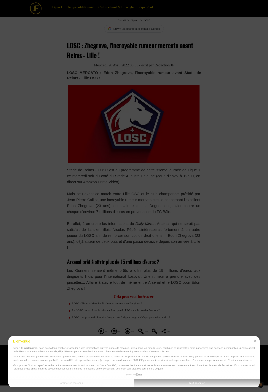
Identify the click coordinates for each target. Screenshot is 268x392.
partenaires (30, 348)
